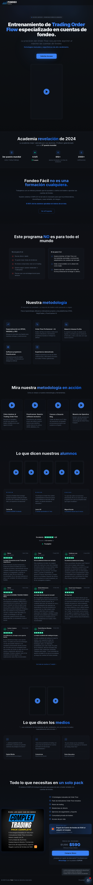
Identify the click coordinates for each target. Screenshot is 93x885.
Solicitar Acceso (46, 56)
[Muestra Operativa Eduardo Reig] (88, 880)
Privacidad (82, 880)
